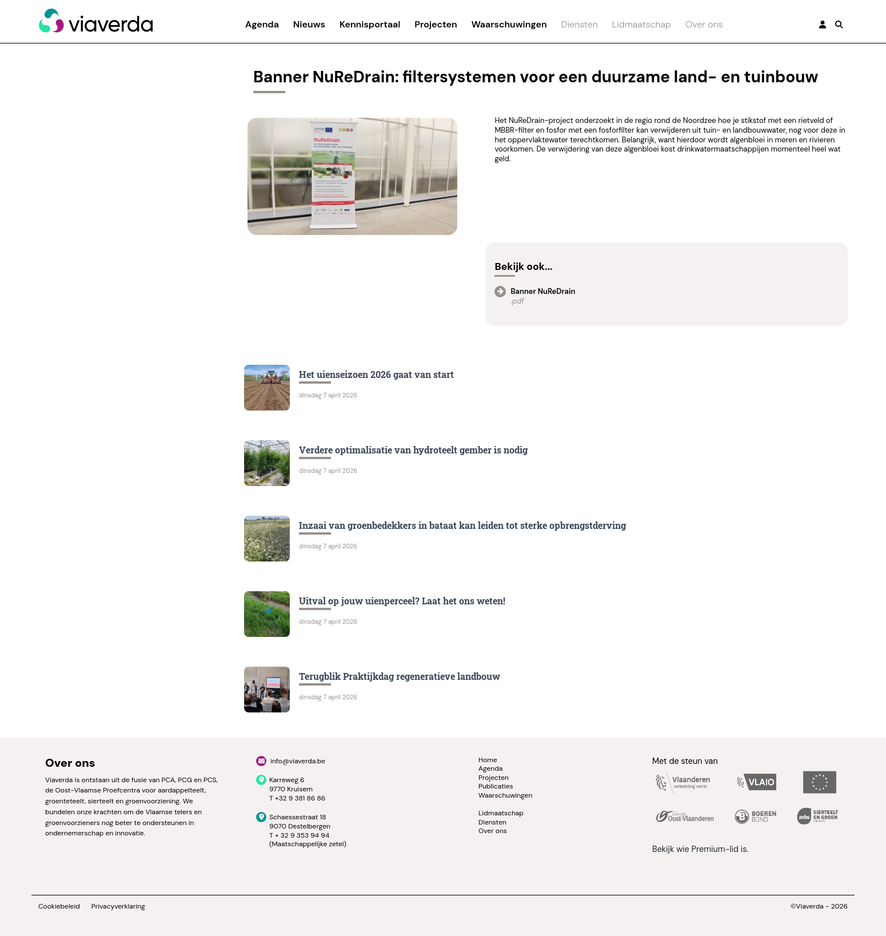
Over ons (704, 24)
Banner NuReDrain (542, 291)
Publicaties (495, 786)
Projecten (435, 24)
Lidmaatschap (641, 24)
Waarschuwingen (509, 24)
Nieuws (309, 24)
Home (487, 759)
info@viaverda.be (297, 761)
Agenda (262, 24)
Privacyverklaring (118, 906)
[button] (839, 24)
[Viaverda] (95, 21)
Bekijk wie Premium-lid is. (700, 849)
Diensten (579, 24)
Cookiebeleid (59, 906)
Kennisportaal (370, 24)
